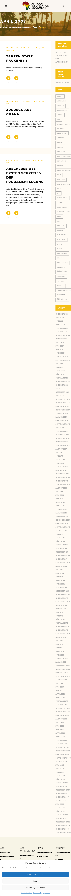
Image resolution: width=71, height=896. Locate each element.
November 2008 (62, 751)
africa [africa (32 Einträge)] (60, 96)
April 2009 (60, 733)
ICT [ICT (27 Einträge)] (58, 193)
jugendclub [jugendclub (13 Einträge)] (62, 207)
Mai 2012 (59, 616)
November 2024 (62, 335)
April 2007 (60, 808)
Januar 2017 (61, 470)
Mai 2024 (59, 349)
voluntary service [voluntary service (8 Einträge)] (61, 295)
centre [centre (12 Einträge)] (60, 147)
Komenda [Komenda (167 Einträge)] (61, 225)
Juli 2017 (59, 452)
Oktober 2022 (61, 385)
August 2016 (61, 488)
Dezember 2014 (62, 552)
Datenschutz (37, 893)
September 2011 (62, 634)
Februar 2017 (61, 467)
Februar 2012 (61, 623)
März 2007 (60, 811)
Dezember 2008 (62, 747)
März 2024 (60, 353)
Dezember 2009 (62, 708)
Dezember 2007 (62, 790)
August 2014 (61, 566)
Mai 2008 (59, 772)
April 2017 (60, 460)
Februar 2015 (61, 545)
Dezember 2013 (62, 591)
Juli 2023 (59, 364)
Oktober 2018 (61, 420)
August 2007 (61, 801)
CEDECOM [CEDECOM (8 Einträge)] (61, 138)
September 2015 (62, 527)
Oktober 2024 (62, 339)
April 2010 (60, 694)
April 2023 (60, 371)
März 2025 (60, 325)
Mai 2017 (59, 456)
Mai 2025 (59, 321)
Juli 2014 (59, 570)
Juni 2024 (59, 346)
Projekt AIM (32, 48)
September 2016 (62, 484)
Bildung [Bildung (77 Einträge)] (60, 129)
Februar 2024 (61, 357)
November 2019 (62, 410)
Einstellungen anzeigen (35, 888)
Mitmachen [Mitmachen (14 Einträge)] (61, 235)
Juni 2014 (59, 573)
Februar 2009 (61, 740)
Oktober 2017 (61, 442)
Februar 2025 (61, 328)
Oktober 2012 (61, 609)
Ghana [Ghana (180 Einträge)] (60, 189)
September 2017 (62, 445)
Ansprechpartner (62, 854)
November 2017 (62, 438)
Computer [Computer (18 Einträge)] (61, 152)
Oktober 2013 (61, 598)
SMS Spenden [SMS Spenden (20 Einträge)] (62, 262)
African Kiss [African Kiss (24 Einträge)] (62, 110)
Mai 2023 (59, 367)
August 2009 (61, 719)
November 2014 (62, 555)
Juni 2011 (59, 644)
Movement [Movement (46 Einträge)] (61, 239)
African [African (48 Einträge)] (60, 105)
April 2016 (60, 502)
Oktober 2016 (61, 481)
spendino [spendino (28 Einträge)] (61, 276)
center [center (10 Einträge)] (60, 142)
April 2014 (60, 580)
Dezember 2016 (62, 474)
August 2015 (61, 531)
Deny (35, 881)
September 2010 (62, 676)
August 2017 (61, 449)
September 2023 (62, 360)
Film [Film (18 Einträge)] (59, 175)
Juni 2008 (59, 769)
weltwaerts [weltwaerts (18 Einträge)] (62, 299)
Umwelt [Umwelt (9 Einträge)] (60, 286)
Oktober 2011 (61, 630)
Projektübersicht (7, 858)
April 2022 (60, 389)
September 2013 (62, 602)
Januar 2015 (61, 548)
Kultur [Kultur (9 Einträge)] (60, 230)
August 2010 (61, 680)
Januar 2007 (61, 818)
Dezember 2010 (62, 666)
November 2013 (62, 595)
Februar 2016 (61, 509)
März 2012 (60, 619)
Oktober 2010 (61, 673)
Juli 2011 (59, 641)
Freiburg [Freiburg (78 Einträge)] (61, 179)
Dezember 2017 (62, 435)
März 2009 (60, 737)
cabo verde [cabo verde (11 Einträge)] (62, 133)
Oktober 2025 (61, 314)
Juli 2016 (59, 492)
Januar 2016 (61, 513)
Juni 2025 (59, 317)
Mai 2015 (59, 534)
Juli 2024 (59, 342)
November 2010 (62, 669)
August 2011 (60, 637)
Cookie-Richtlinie (26, 893)
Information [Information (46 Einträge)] (62, 198)
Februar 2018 (61, 431)
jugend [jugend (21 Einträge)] (60, 202)
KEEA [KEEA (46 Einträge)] (59, 216)
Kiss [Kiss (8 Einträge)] (59, 221)
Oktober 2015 (61, 523)
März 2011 (59, 655)
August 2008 (61, 761)
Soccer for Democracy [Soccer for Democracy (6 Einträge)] (62, 268)
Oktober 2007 (62, 797)
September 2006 (63, 832)
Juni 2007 (59, 804)
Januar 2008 (61, 786)
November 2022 (62, 381)
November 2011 (62, 626)
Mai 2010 (59, 690)
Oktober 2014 (61, 559)
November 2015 (62, 520)
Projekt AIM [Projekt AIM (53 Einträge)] (62, 253)
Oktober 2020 (62, 406)
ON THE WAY (61, 52)
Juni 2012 (59, 612)
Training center (44, 853)
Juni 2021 (59, 396)
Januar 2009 (61, 744)
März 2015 (60, 541)
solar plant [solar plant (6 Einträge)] (62, 272)
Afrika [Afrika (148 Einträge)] (60, 115)
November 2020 (62, 403)
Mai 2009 (59, 729)
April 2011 (59, 651)
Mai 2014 (59, 577)
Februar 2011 (61, 658)
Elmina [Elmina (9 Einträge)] (60, 165)
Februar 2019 (61, 413)
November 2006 (62, 825)
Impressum (46, 893)
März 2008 (60, 779)
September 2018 (62, 424)
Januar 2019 (61, 417)
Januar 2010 (61, 705)
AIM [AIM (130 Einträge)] (58, 119)
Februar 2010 (61, 701)
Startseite (5, 853)
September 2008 (63, 758)
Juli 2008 (59, 765)
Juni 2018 (59, 428)
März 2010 (60, 698)
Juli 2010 (59, 683)
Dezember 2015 (62, 516)
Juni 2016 (59, 495)
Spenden (59, 859)
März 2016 (60, 506)
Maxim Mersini (62, 83)
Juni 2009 (59, 726)
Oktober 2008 (62, 754)
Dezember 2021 (62, 392)
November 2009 (62, 712)
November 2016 (62, 477)
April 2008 (60, 776)
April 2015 (60, 538)
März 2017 (60, 463)
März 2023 (60, 374)
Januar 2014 (61, 587)
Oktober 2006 (62, 829)
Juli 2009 (59, 722)
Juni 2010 (59, 687)
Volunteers (42, 856)
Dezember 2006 (62, 822)
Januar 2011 (60, 662)
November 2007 (62, 793)
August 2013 (61, 605)
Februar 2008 (62, 783)
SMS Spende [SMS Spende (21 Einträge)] (62, 258)
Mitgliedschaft (27, 857)
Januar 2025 (61, 332)
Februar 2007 (61, 815)
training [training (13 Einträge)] (60, 281)
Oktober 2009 (62, 715)
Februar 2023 (61, 378)
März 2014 (60, 584)
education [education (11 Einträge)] (61, 161)
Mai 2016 (59, 499)
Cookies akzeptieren (35, 875)
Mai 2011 (59, 648)
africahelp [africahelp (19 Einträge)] (61, 101)
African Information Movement (16, 27)
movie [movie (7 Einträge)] (59, 244)
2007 (36, 27)
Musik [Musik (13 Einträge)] (59, 249)
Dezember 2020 (62, 399)
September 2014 (62, 563)
